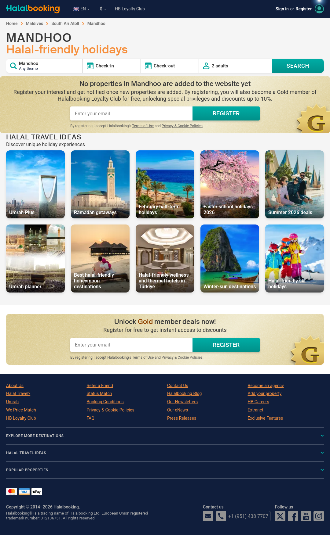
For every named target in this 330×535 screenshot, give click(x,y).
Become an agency (266, 385)
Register (304, 8)
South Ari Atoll (65, 23)
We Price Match (21, 410)
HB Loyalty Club (130, 8)
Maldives (34, 23)
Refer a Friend (100, 385)
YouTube (306, 516)
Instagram (319, 516)
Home (12, 23)
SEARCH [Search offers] (298, 66)
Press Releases (181, 418)
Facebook (293, 516)
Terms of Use (143, 126)
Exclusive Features (265, 418)
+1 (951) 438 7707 (242, 516)
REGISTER (226, 113)
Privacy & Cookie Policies (182, 126)
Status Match (99, 393)
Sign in (282, 8)
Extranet (255, 410)
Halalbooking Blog (184, 393)
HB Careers (258, 401)
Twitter (280, 516)
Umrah (12, 401)
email (208, 516)
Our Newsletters (182, 401)
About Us (15, 385)
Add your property (265, 393)
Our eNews (177, 410)
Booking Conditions (105, 401)
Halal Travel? (18, 393)
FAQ (90, 418)
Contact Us (177, 385)
